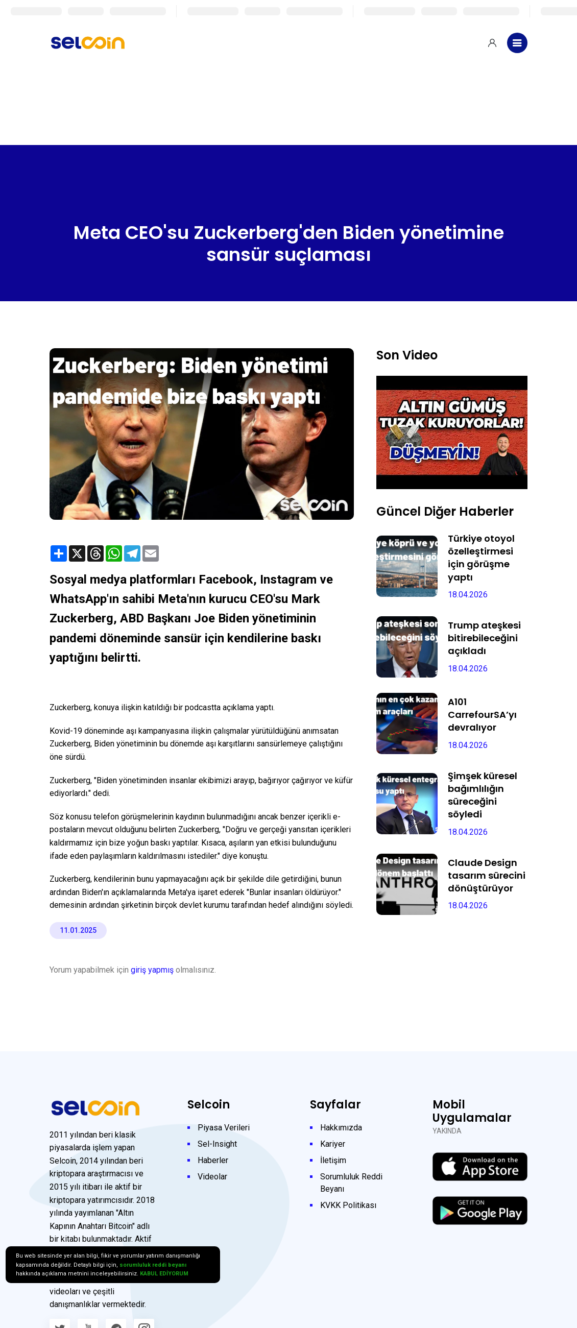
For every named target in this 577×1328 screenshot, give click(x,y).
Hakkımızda (341, 1127)
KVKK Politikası (348, 1205)
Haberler (213, 1160)
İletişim (333, 1160)
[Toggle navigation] (517, 43)
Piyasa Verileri (224, 1127)
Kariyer (332, 1144)
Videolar (212, 1176)
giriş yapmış (152, 970)
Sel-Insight (217, 1144)
